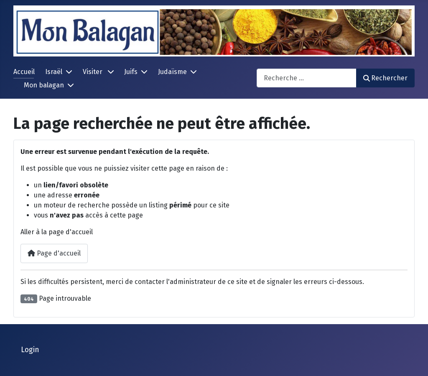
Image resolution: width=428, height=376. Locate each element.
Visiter (93, 72)
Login (30, 349)
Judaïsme (172, 72)
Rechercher (385, 78)
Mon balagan (44, 85)
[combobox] (307, 78)
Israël (53, 72)
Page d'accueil (54, 253)
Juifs (131, 72)
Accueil (24, 72)
